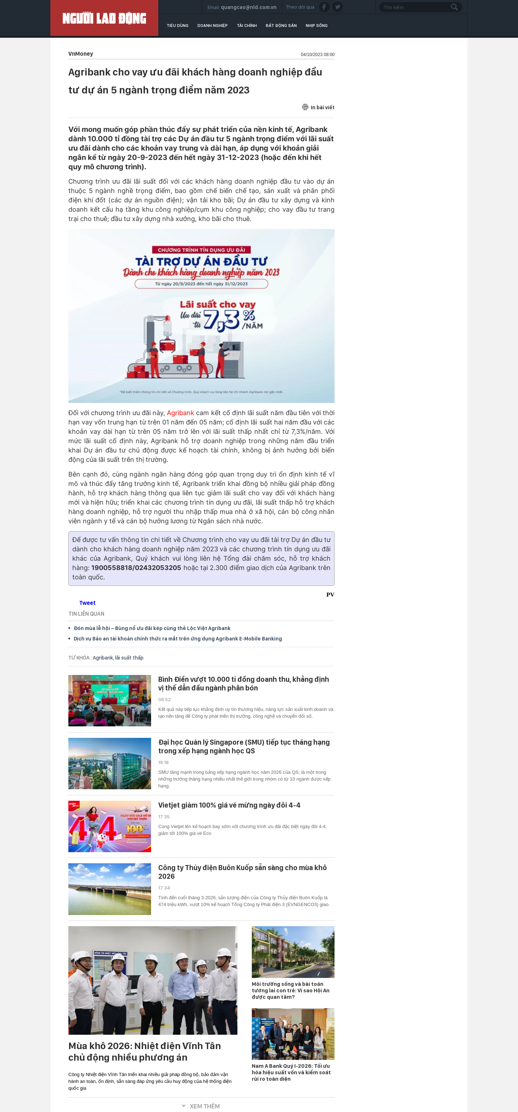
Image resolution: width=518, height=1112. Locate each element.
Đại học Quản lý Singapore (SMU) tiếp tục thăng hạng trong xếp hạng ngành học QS (244, 746)
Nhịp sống (317, 25)
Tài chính (247, 25)
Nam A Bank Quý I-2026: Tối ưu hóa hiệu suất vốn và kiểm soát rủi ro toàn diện (291, 1072)
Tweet (87, 602)
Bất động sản (281, 25)
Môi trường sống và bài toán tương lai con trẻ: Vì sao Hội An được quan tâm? (291, 990)
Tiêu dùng (177, 25)
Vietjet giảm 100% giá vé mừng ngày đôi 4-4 (229, 805)
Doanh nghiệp (212, 25)
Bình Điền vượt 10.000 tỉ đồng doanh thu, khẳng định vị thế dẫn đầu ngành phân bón (243, 683)
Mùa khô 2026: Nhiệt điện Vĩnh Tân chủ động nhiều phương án (144, 1051)
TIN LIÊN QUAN (86, 613)
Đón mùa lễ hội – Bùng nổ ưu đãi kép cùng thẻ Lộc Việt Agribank (152, 628)
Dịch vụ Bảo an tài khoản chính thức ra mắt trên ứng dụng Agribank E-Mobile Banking (178, 639)
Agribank (180, 413)
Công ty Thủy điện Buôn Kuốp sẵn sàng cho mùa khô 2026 (242, 872)
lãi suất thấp (129, 657)
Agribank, (104, 657)
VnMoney (80, 53)
